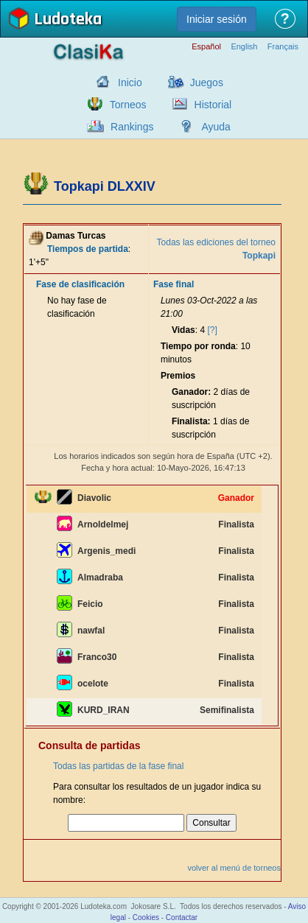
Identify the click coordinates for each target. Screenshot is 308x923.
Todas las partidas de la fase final (118, 766)
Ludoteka (68, 20)
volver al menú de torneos (234, 867)
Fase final (173, 284)
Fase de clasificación (80, 284)
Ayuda (215, 127)
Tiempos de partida (87, 249)
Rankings (132, 127)
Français (282, 47)
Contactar (181, 917)
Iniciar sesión (216, 19)
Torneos (128, 104)
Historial (213, 104)
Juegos (206, 82)
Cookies (146, 917)
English (244, 47)
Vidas (183, 330)
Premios (178, 376)
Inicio (130, 82)
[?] (212, 330)
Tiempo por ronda (198, 346)
